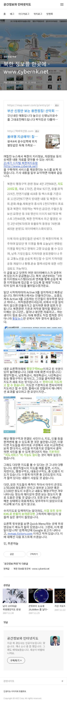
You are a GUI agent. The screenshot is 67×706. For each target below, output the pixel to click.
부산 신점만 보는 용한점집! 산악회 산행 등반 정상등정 (32, 110)
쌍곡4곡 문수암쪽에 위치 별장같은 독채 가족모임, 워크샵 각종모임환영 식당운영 (22, 143)
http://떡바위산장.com (20, 131)
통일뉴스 (17, 318)
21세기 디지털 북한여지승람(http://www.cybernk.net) (21, 164)
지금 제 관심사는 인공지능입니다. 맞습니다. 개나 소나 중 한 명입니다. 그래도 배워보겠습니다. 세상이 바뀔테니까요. (26, 648)
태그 (12, 13)
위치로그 (38, 13)
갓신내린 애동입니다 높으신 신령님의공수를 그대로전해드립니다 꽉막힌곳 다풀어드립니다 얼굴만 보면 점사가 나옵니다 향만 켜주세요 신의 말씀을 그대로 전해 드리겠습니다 (33, 117)
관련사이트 (9, 681)
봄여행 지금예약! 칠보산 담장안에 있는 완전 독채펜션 (22, 136)
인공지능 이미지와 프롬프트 (15, 691)
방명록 (49, 13)
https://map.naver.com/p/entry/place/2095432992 (29, 105)
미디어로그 (24, 13)
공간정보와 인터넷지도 (17, 4)
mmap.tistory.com (20, 533)
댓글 (6, 622)
